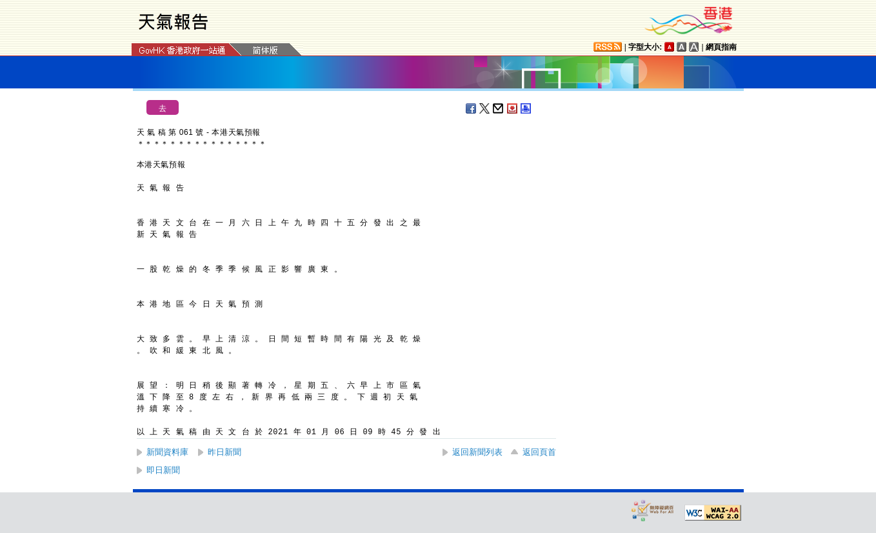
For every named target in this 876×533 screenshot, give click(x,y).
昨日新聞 (224, 452)
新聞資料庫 (167, 452)
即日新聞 (163, 470)
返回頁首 (539, 452)
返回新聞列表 (477, 452)
